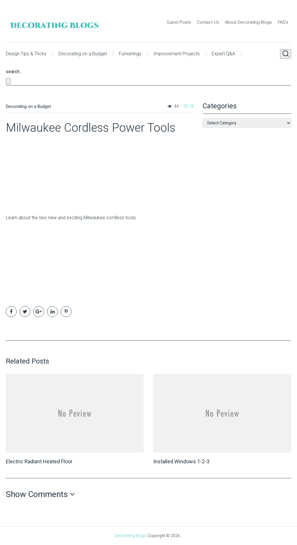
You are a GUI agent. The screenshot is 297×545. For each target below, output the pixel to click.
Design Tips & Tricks (26, 53)
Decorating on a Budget (82, 53)
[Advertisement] (42, 171)
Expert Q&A (223, 53)
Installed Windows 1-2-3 (181, 461)
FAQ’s (283, 22)
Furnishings (130, 53)
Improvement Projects (176, 53)
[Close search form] (8, 81)
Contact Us (208, 22)
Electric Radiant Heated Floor (39, 461)
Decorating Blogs (131, 535)
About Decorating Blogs (248, 22)
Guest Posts (179, 22)
